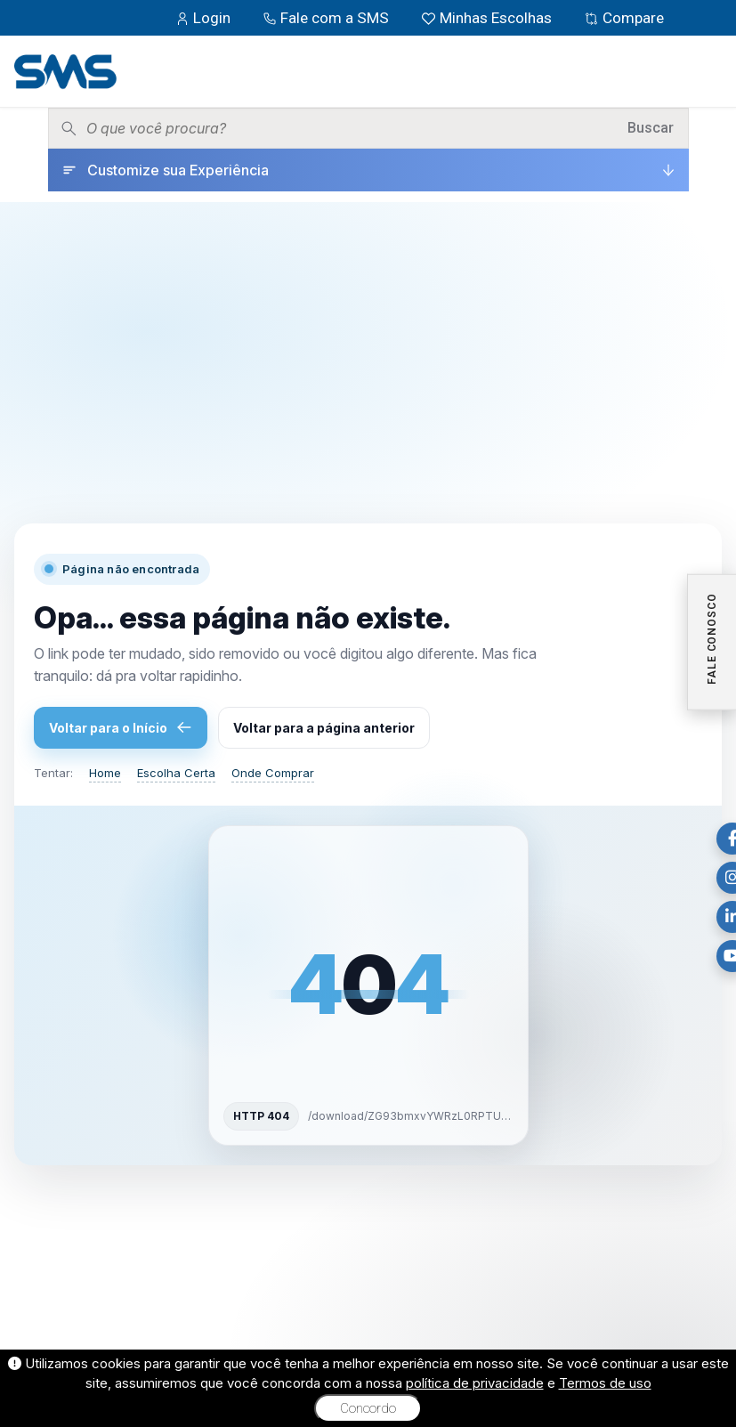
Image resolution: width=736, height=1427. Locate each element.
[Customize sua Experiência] (368, 170)
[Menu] (708, 71)
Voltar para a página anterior (324, 727)
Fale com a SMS (327, 18)
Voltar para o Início (120, 727)
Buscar (650, 127)
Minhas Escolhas (488, 18)
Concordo (368, 1408)
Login (204, 18)
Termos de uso (605, 1382)
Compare (624, 18)
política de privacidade (475, 1382)
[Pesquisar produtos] (350, 128)
